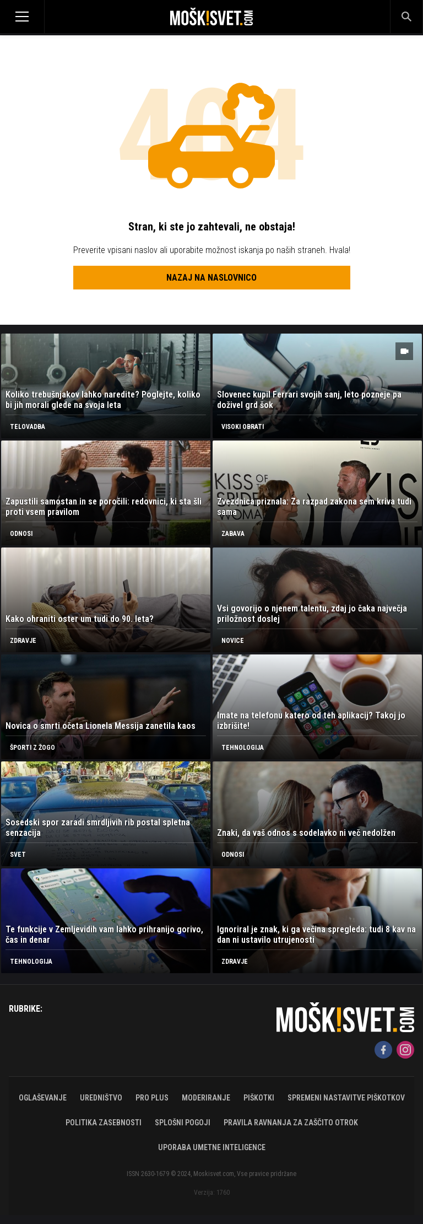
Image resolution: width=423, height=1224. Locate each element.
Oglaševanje (43, 1097)
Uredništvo (101, 1097)
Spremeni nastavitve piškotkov (346, 1097)
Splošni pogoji (182, 1122)
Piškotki (258, 1097)
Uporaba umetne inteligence (211, 1147)
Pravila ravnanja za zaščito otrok (291, 1122)
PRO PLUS (152, 1097)
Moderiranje (206, 1097)
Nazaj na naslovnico (211, 277)
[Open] (53, 16)
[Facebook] (383, 1050)
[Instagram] (405, 1050)
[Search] (406, 16)
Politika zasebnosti (104, 1122)
